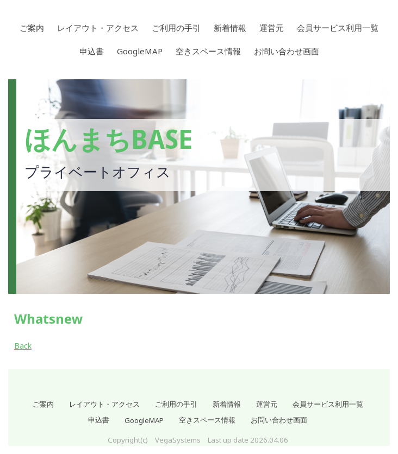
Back (23, 345)
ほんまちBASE (108, 139)
